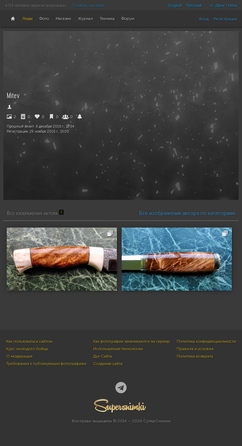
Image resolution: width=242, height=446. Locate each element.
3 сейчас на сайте (88, 5)
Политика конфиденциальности (206, 341)
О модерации (19, 356)
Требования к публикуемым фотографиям (46, 363)
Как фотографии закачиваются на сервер (131, 341)
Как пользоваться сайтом (29, 341)
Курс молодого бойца (27, 348)
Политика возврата (195, 356)
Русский (194, 5)
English (175, 5)
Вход (204, 19)
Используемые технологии (118, 348)
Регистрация (225, 19)
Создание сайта (107, 363)
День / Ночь (221, 5)
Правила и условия (195, 348)
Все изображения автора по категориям (187, 213)
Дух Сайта (102, 356)
